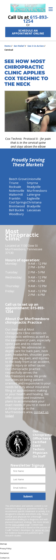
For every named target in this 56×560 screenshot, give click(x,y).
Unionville (34, 179)
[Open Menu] (50, 9)
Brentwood (17, 206)
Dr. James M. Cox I (41, 530)
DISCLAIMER (18, 524)
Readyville (34, 187)
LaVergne (33, 195)
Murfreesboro (37, 191)
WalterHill (16, 195)
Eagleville (33, 198)
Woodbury (16, 214)
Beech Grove (18, 179)
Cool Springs (18, 202)
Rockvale (15, 187)
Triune (14, 183)
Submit (28, 496)
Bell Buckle (16, 210)
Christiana (34, 202)
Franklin (14, 198)
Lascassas (34, 210)
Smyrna (32, 183)
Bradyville (33, 206)
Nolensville (16, 191)
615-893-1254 (35, 19)
